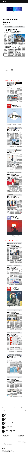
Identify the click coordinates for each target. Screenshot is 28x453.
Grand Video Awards (22, 442)
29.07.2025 (14, 67)
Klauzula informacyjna (7, 444)
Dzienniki (9, 63)
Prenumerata (5, 440)
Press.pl (19, 437)
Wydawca (5, 437)
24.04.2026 (14, 65)
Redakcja (5, 436)
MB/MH (12, 451)
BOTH (5, 451)
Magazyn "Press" (21, 436)
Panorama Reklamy (21, 441)
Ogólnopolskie (10, 64)
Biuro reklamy (6, 438)
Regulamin (5, 443)
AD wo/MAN (20, 438)
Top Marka (20, 440)
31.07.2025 (13, 66)
